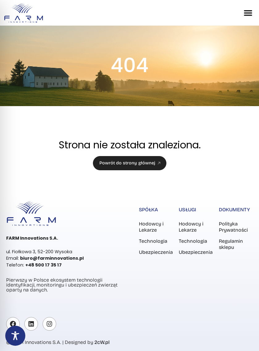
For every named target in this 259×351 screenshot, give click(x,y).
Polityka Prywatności (233, 227)
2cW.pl (102, 342)
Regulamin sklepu (231, 244)
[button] (248, 13)
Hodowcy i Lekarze (151, 227)
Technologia (153, 241)
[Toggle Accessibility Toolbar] (15, 335)
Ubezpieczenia (153, 252)
